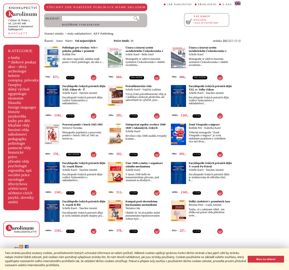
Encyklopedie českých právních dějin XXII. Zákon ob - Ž (83, 88)
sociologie (16, 179)
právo (12, 157)
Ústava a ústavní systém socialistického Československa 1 (144, 49)
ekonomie (15, 98)
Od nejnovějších (85, 40)
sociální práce (19, 175)
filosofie (14, 103)
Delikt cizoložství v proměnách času (209, 201)
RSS (18, 248)
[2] (229, 40)
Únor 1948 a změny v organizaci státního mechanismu (144, 165)
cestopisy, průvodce (23, 80)
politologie (16, 143)
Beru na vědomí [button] (265, 259)
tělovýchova (17, 184)
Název (69, 40)
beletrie (14, 76)
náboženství (17, 134)
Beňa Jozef (148, 54)
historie (14, 112)
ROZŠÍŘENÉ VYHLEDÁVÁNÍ (81, 24)
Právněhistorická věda (138, 86)
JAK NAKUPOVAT (179, 4)
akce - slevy (17, 67)
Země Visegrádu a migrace (204, 124)
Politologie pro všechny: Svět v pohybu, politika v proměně (80, 49)
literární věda (18, 130)
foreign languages (22, 107)
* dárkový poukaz (22, 62)
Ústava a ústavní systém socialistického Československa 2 (207, 49)
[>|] (238, 40)
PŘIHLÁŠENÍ (207, 4)
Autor (59, 40)
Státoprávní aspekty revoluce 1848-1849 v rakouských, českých (146, 126)
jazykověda (17, 116)
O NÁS (227, 4)
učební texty (17, 188)
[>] (233, 40)
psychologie (17, 166)
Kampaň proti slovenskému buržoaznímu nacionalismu (141, 203)
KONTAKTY (18, 33)
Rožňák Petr (69, 54)
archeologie (17, 71)
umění (13, 202)
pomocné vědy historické (19, 150)
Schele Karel (133, 54)
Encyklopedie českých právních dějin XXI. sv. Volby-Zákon (210, 88)
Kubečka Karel (212, 127)
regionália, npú (20, 170)
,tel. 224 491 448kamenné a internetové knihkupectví (20, 25)
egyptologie (17, 94)
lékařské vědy (19, 125)
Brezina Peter (196, 204)
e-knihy (14, 57)
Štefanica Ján (133, 208)
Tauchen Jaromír (88, 93)
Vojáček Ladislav (151, 89)
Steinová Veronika (72, 127)
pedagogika (17, 139)
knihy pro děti (19, 121)
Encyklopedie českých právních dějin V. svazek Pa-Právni (210, 165)
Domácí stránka (53, 33)
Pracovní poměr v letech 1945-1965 (82, 124)
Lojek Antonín (213, 204)
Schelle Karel (196, 54)
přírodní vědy (18, 161)
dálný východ (18, 89)
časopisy (15, 85)
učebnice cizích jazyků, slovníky (21, 195)
